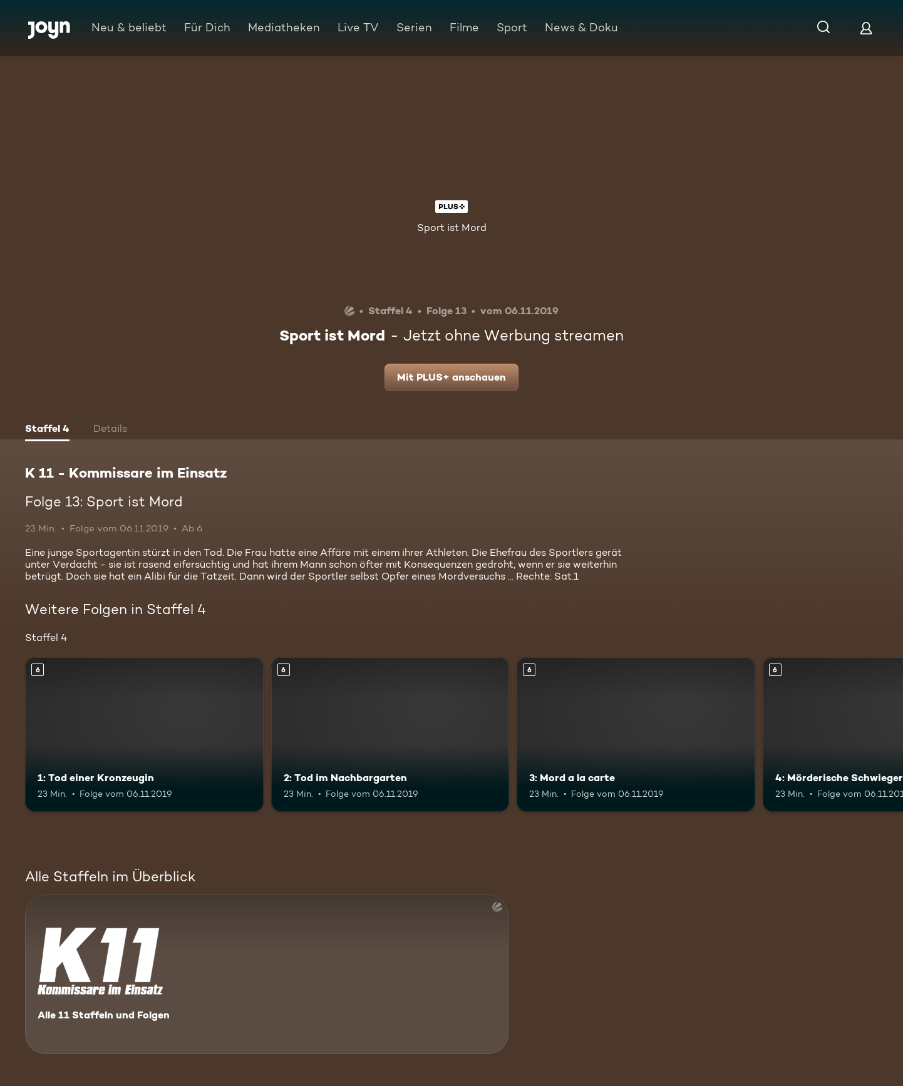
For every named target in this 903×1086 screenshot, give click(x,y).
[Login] (866, 28)
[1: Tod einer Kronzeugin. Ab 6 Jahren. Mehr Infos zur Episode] (144, 734)
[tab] (47, 430)
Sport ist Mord (452, 227)
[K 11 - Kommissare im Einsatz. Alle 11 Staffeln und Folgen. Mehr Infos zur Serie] (266, 974)
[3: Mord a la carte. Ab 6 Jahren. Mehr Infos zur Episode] (636, 734)
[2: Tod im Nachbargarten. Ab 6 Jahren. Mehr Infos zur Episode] (390, 734)
